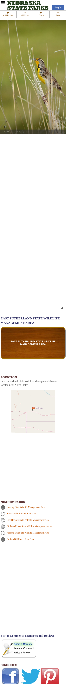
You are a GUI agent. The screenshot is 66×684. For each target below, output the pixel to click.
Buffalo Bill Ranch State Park (20, 539)
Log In (58, 7)
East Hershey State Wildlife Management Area (28, 520)
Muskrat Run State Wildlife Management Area (28, 532)
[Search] (40, 308)
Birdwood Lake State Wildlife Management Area (29, 526)
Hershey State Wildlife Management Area (26, 507)
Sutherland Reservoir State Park (21, 513)
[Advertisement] (33, 599)
